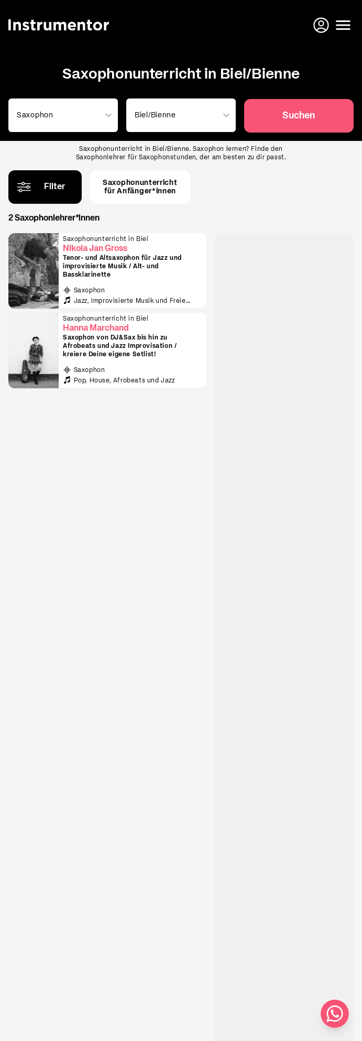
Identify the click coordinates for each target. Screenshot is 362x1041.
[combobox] (61, 115)
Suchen (298, 115)
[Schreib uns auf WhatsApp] (334, 1013)
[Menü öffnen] (343, 25)
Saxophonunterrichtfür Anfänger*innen (140, 187)
